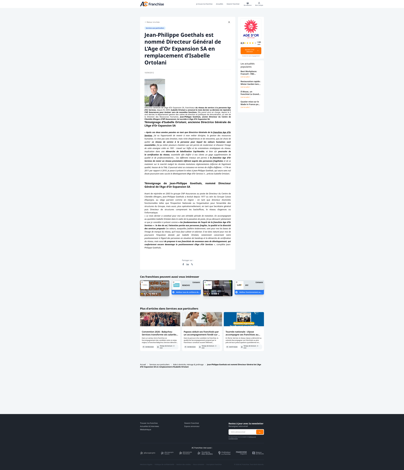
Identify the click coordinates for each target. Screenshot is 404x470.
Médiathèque (145, 429)
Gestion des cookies (183, 464)
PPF (246, 285)
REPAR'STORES (220, 285)
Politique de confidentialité (164, 464)
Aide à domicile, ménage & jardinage (188, 364)
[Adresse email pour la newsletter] (242, 432)
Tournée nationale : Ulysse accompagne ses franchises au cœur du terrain (242, 334)
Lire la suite (246, 77)
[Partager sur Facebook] (183, 264)
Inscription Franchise (214, 464)
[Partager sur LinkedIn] (187, 264)
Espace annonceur (192, 426)
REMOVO (186, 285)
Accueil (143, 364)
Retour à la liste (152, 22)
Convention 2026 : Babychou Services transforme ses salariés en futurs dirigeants (159, 334)
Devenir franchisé (191, 423)
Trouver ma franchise (149, 423)
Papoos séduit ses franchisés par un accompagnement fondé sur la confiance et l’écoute (202, 334)
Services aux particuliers (159, 364)
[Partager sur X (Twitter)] (192, 264)
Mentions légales (146, 464)
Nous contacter (198, 464)
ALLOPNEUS (156, 285)
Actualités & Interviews (149, 426)
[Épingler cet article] (229, 22)
